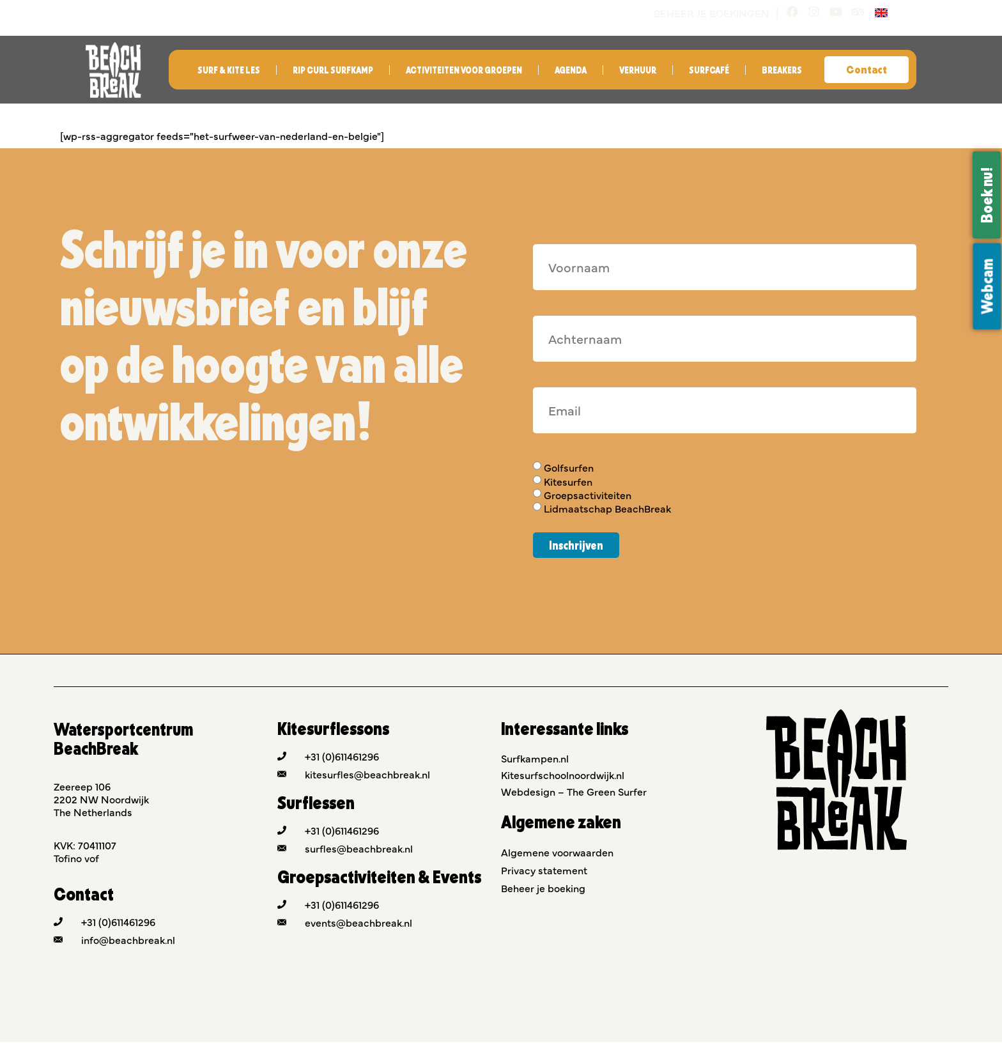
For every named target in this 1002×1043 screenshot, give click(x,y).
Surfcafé (709, 71)
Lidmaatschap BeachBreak (607, 510)
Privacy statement (544, 871)
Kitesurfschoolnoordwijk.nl (562, 776)
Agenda (571, 71)
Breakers (782, 71)
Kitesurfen (568, 482)
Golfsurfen (569, 469)
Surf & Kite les (228, 71)
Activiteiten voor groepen (464, 71)
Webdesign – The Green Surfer (574, 792)
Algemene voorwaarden (557, 853)
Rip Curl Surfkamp (333, 71)
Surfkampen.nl (535, 759)
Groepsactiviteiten (587, 496)
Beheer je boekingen (706, 13)
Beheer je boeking (543, 889)
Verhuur (637, 71)
